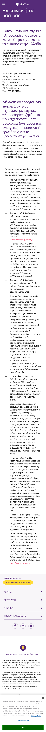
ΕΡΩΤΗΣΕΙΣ (10, 600)
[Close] (43, 698)
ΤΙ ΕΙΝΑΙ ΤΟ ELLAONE (15, 615)
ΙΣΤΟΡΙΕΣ (9, 608)
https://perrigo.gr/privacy (21, 239)
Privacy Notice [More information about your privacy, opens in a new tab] (36, 716)
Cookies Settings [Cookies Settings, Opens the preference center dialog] (23, 721)
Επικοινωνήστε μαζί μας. (18, 582)
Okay (23, 728)
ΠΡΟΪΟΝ (8, 592)
